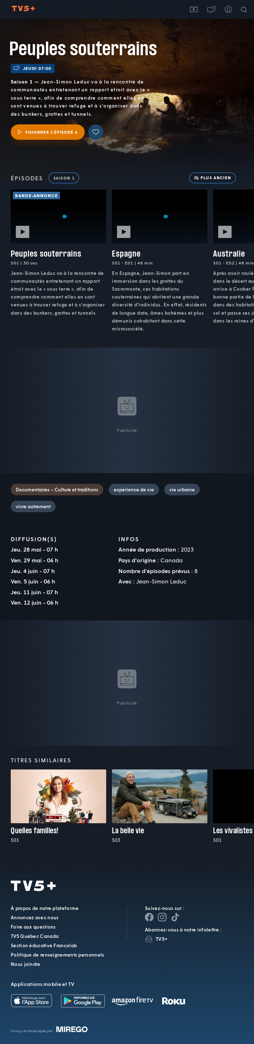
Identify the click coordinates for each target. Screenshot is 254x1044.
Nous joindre (26, 964)
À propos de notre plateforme (45, 908)
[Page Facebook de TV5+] (149, 917)
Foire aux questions (33, 927)
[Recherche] (245, 9)
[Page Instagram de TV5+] (162, 917)
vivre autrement (33, 506)
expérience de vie (134, 489)
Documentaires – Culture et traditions (57, 489)
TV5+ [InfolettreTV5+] (162, 939)
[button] (211, 9)
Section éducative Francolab (44, 945)
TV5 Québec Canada (34, 936)
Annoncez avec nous (34, 917)
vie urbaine (182, 489)
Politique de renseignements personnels (57, 955)
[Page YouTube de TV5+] (175, 917)
